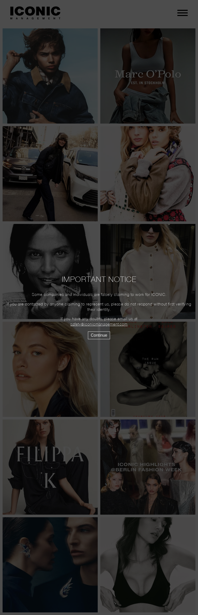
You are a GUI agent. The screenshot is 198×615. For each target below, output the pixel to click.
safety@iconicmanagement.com (99, 324)
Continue (99, 335)
